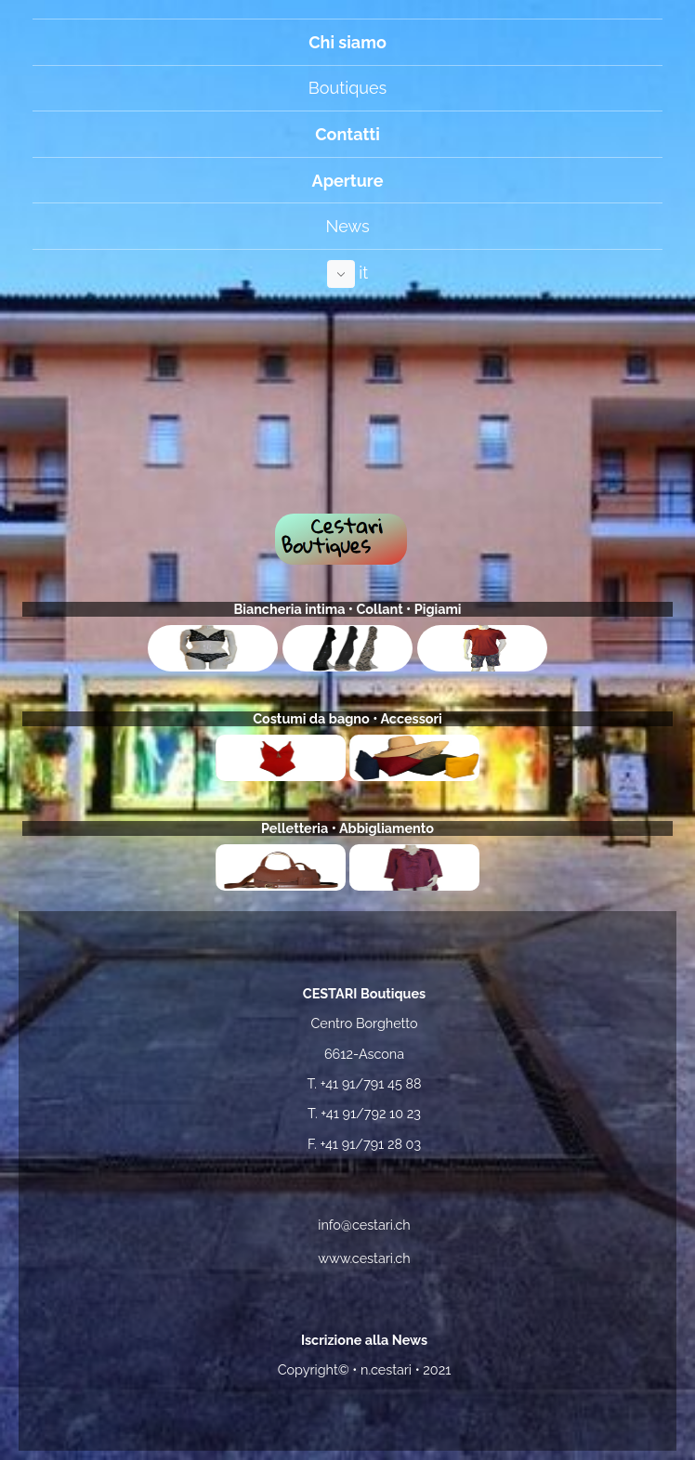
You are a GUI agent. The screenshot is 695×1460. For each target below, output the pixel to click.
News (347, 226)
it (348, 274)
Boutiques (347, 88)
